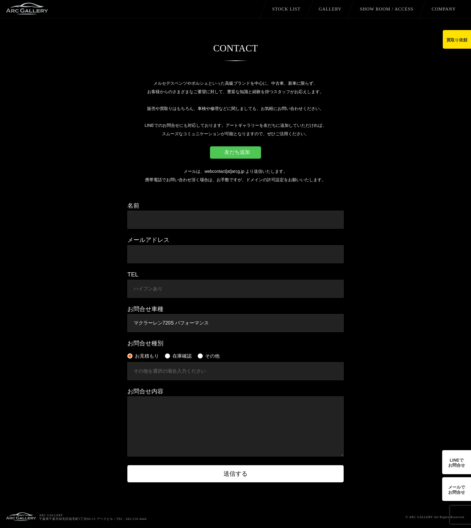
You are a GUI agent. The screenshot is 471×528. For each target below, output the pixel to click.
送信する (235, 473)
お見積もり (147, 356)
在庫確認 (182, 356)
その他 (212, 356)
